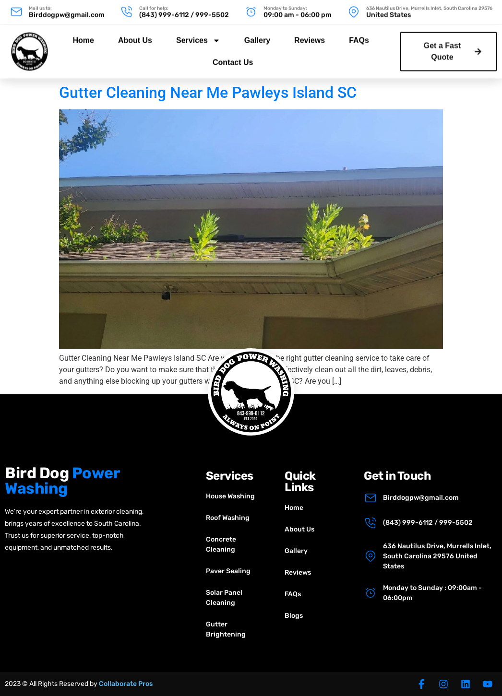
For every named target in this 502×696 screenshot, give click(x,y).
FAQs (359, 34)
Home (83, 34)
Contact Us (233, 56)
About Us (135, 34)
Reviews (309, 34)
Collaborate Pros (126, 684)
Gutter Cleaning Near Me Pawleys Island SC (208, 92)
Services (198, 34)
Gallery (257, 34)
